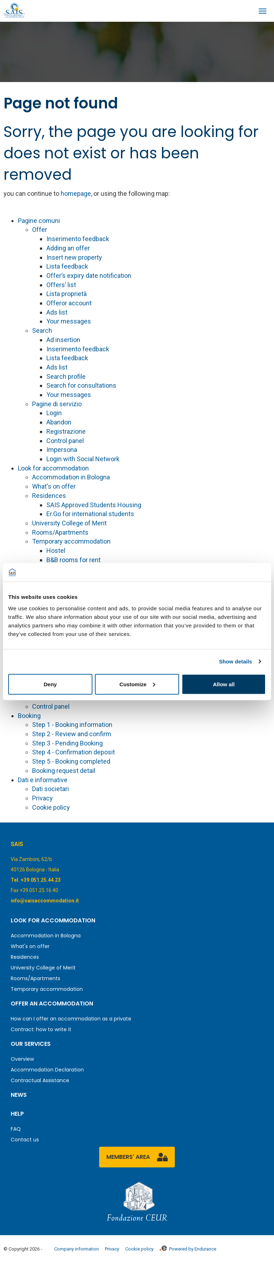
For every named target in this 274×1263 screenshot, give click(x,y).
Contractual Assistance (40, 1080)
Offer (39, 229)
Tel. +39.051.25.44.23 (36, 880)
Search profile (66, 376)
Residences (49, 495)
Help (17, 1114)
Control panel (65, 440)
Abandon (58, 422)
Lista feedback (67, 266)
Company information (76, 1249)
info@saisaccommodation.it (45, 900)
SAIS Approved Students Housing (93, 505)
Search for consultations (81, 385)
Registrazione (66, 431)
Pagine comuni (39, 220)
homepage (76, 193)
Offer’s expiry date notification (88, 275)
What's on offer (54, 486)
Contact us (25, 1139)
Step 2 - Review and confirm (71, 734)
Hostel (55, 550)
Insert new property (74, 257)
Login (54, 413)
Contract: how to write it (41, 1029)
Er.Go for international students (90, 514)
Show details (235, 661)
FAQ (16, 1128)
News (19, 1095)
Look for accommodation (53, 468)
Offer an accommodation (52, 1003)
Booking (29, 715)
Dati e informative (42, 780)
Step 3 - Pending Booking (67, 743)
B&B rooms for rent (73, 560)
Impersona (61, 449)
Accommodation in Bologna (71, 477)
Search (42, 330)
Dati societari (50, 789)
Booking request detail (63, 770)
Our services (31, 1044)
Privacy (42, 798)
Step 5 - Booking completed (71, 761)
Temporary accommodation (71, 541)
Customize (137, 684)
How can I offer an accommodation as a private (71, 1018)
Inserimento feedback (77, 239)
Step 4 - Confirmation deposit (73, 752)
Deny (50, 684)
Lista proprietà (66, 293)
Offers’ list (61, 285)
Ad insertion (63, 339)
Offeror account (69, 303)
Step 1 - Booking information (72, 724)
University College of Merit (69, 523)
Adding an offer (68, 248)
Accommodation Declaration (47, 1069)
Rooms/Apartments (60, 532)
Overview (22, 1059)
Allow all (224, 684)
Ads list (56, 312)
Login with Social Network (83, 459)
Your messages (68, 321)
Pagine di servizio (57, 404)
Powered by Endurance (187, 1249)
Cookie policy (51, 807)
